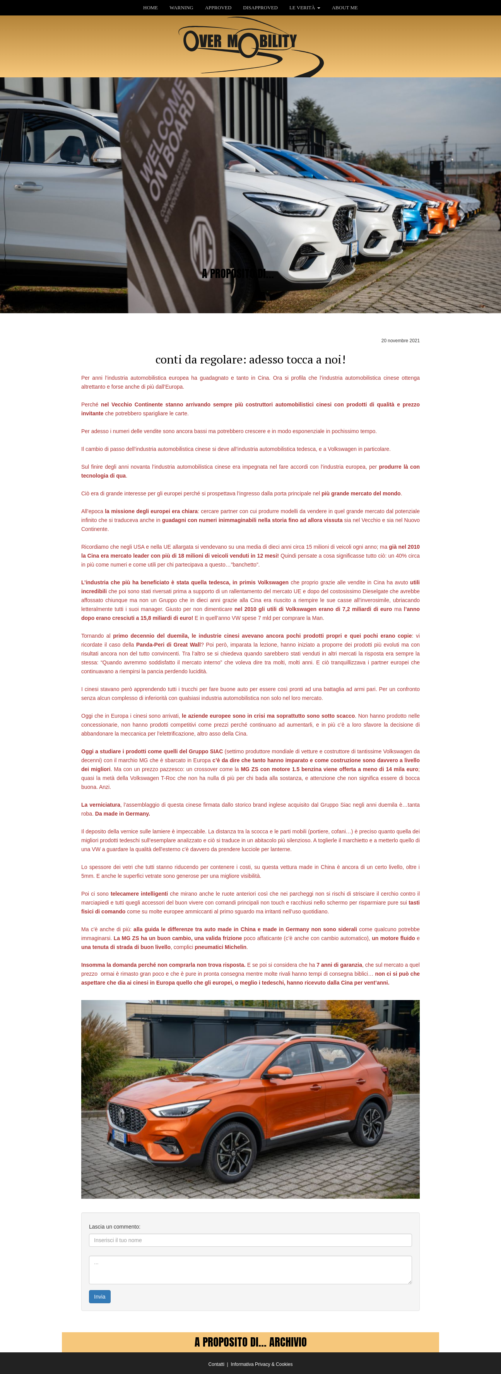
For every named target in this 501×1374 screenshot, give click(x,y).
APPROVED (218, 7)
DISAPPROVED (260, 7)
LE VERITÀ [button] (304, 7)
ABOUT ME (345, 7)
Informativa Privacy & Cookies (261, 1364)
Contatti (216, 1364)
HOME (150, 7)
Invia (100, 1297)
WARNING (181, 7)
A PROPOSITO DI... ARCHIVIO (251, 1342)
